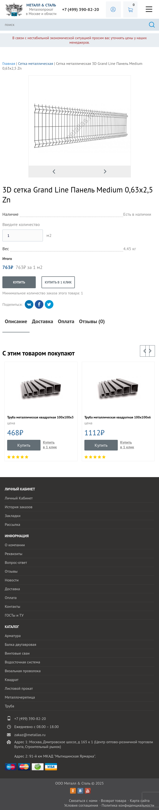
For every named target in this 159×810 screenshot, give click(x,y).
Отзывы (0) (92, 321)
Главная (8, 63)
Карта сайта (140, 800)
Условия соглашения (81, 805)
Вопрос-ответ (16, 562)
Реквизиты (13, 553)
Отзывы (11, 571)
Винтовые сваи (17, 653)
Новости (12, 580)
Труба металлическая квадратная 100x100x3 (40, 417)
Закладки (13, 515)
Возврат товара (113, 800)
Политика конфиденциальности (128, 805)
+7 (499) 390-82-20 (80, 9)
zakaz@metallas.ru (30, 734)
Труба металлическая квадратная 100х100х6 (117, 417)
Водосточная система (22, 662)
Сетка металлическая (35, 63)
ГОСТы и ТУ (14, 615)
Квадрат (11, 679)
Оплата (66, 321)
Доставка (42, 321)
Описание (16, 321)
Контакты (12, 606)
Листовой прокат (19, 688)
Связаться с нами (83, 800)
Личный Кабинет (19, 498)
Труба (9, 706)
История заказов (18, 506)
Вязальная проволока (23, 670)
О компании (15, 544)
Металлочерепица (20, 697)
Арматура (13, 635)
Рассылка (12, 524)
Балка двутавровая (20, 644)
